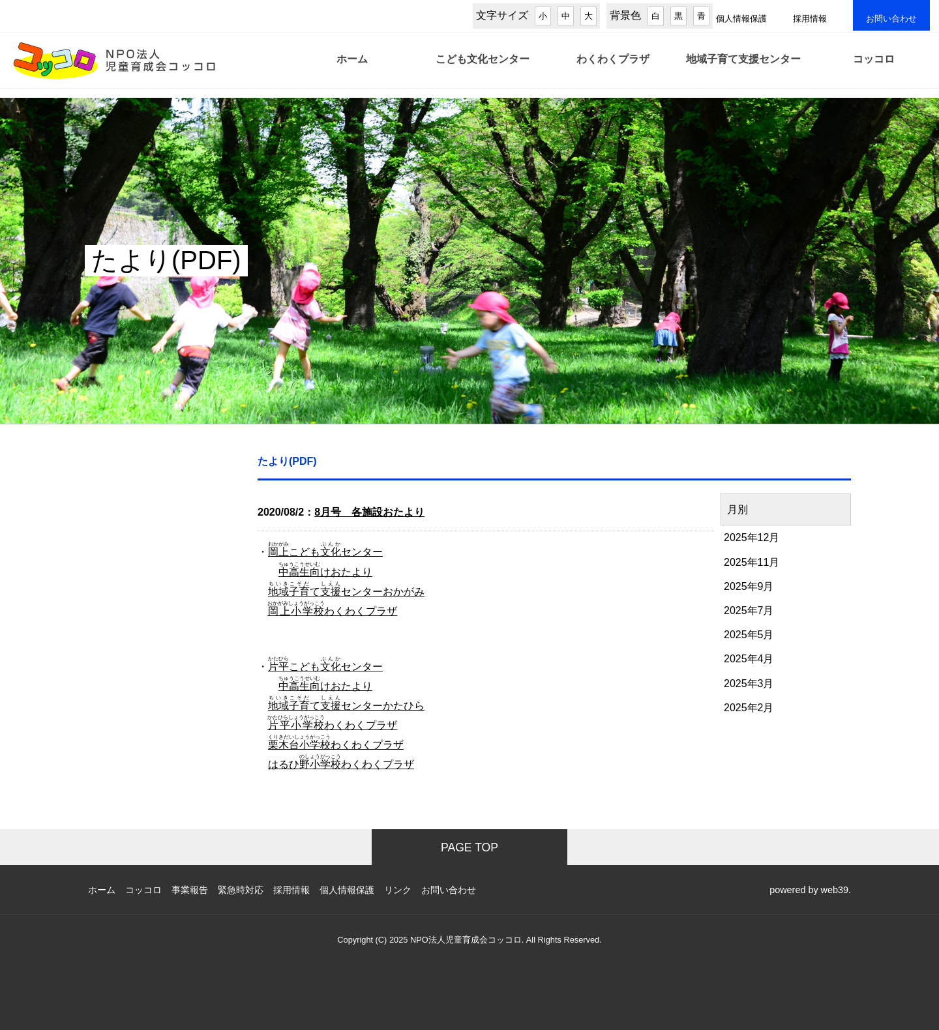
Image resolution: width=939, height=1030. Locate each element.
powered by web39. (810, 890)
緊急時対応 (240, 890)
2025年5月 (749, 634)
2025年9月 (749, 586)
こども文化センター (482, 67)
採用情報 (810, 18)
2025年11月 (751, 562)
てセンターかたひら (346, 705)
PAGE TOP (469, 847)
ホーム (352, 67)
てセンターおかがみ (346, 591)
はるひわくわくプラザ (341, 764)
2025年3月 (749, 683)
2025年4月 (749, 658)
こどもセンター (325, 551)
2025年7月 (749, 610)
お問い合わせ (891, 18)
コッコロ (874, 67)
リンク (397, 890)
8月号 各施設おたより (369, 512)
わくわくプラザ (612, 67)
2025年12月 (751, 537)
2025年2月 (749, 707)
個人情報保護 (741, 18)
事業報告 (189, 890)
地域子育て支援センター (743, 67)
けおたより (325, 572)
